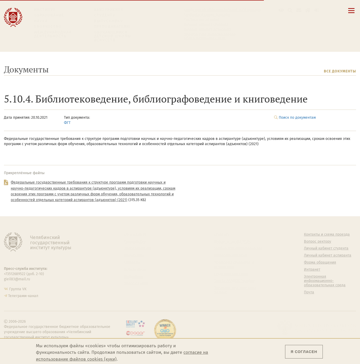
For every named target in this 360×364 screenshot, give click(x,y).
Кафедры (132, 262)
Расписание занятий (201, 19)
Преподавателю (112, 27)
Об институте (135, 234)
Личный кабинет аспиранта (207, 29)
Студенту (104, 15)
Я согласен (304, 352)
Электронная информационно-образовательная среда (210, 36)
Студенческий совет (231, 274)
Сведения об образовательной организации (222, 10)
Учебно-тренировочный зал (238, 248)
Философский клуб (230, 255)
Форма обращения (320, 262)
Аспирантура (135, 270)
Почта (309, 292)
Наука (41, 21)
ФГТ (67, 123)
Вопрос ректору (317, 242)
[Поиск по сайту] (290, 10)
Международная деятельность (53, 34)
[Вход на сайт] (316, 10)
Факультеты (134, 255)
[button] (281, 10)
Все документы (340, 71)
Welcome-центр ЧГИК (232, 242)
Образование (49, 15)
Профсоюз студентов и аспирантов (234, 264)
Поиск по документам (297, 117)
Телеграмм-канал (23, 296)
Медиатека (133, 277)
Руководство (135, 242)
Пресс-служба (136, 283)
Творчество (48, 27)
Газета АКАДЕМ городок (234, 281)
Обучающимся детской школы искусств (112, 36)
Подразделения (137, 248)
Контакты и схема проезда (207, 14)
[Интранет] (307, 10)
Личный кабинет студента (206, 24)
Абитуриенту (108, 10)
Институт (45, 10)
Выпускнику (108, 21)
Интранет (312, 270)
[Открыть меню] (351, 13)
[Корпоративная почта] (298, 10)
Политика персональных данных (235, 290)
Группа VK (17, 289)
